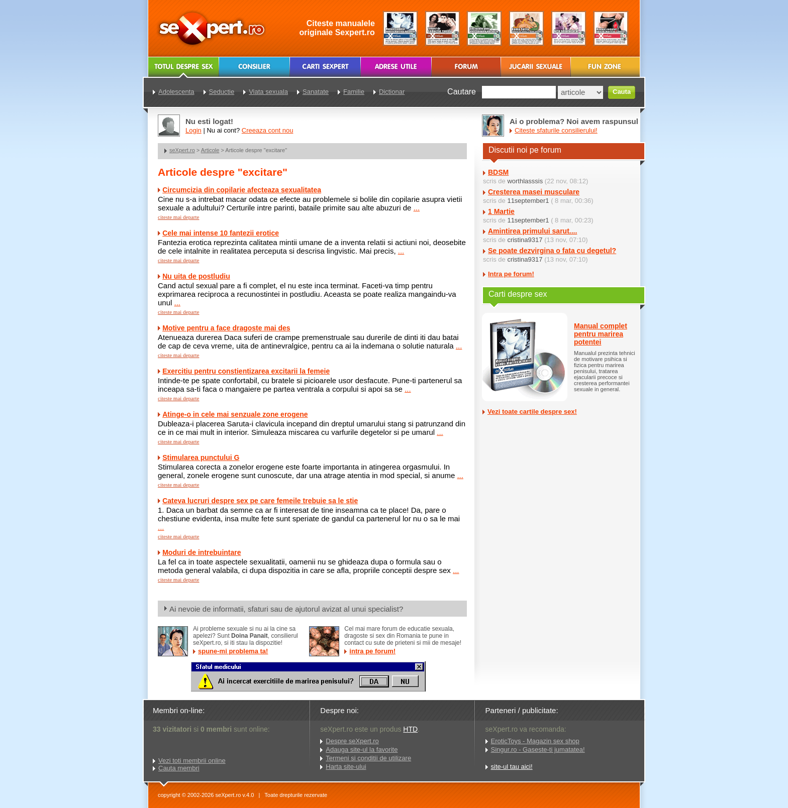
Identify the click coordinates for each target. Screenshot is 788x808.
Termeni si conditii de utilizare (368, 758)
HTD (410, 729)
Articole (210, 150)
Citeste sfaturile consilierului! (556, 130)
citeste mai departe (178, 217)
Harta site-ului (346, 766)
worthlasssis (525, 181)
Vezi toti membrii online (192, 760)
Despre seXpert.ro (352, 741)
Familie (353, 91)
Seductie (222, 91)
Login (193, 130)
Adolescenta (176, 91)
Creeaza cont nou (267, 130)
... (417, 207)
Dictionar (392, 91)
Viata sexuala (268, 91)
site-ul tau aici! (512, 766)
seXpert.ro (182, 150)
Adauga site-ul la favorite (362, 749)
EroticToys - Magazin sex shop (535, 741)
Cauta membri (179, 768)
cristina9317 (524, 240)
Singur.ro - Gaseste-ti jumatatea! (538, 749)
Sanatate (316, 91)
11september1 (528, 200)
